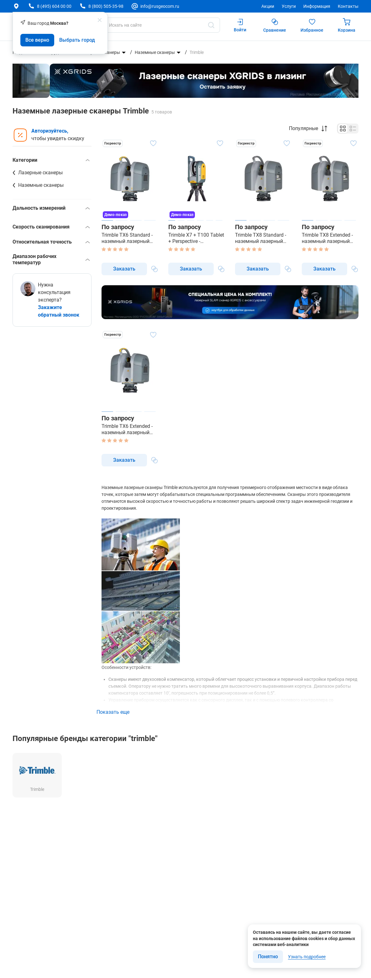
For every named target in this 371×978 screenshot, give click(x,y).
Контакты (348, 6)
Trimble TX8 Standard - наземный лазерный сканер (260, 238)
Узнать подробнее (307, 956)
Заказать (124, 269)
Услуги (289, 6)
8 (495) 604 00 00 (54, 6)
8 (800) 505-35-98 (105, 6)
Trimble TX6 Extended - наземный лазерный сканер (127, 429)
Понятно (268, 957)
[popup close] (100, 20)
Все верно (37, 40)
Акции (267, 6)
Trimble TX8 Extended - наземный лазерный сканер (327, 238)
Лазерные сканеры (40, 173)
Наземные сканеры (155, 52)
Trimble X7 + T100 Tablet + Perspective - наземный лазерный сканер (196, 238)
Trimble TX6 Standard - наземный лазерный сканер (127, 238)
